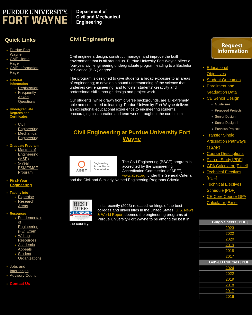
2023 (230, 228)
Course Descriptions (225, 153)
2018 (230, 250)
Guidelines (223, 104)
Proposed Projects (228, 110)
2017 (230, 256)
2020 (230, 239)
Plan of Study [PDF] (225, 159)
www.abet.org (133, 175)
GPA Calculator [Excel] (227, 166)
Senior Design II (226, 122)
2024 (230, 268)
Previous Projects (228, 129)
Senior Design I (226, 116)
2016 (230, 296)
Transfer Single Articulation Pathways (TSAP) (226, 141)
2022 (230, 233)
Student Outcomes (224, 80)
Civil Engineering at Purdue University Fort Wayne (131, 135)
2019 (230, 245)
